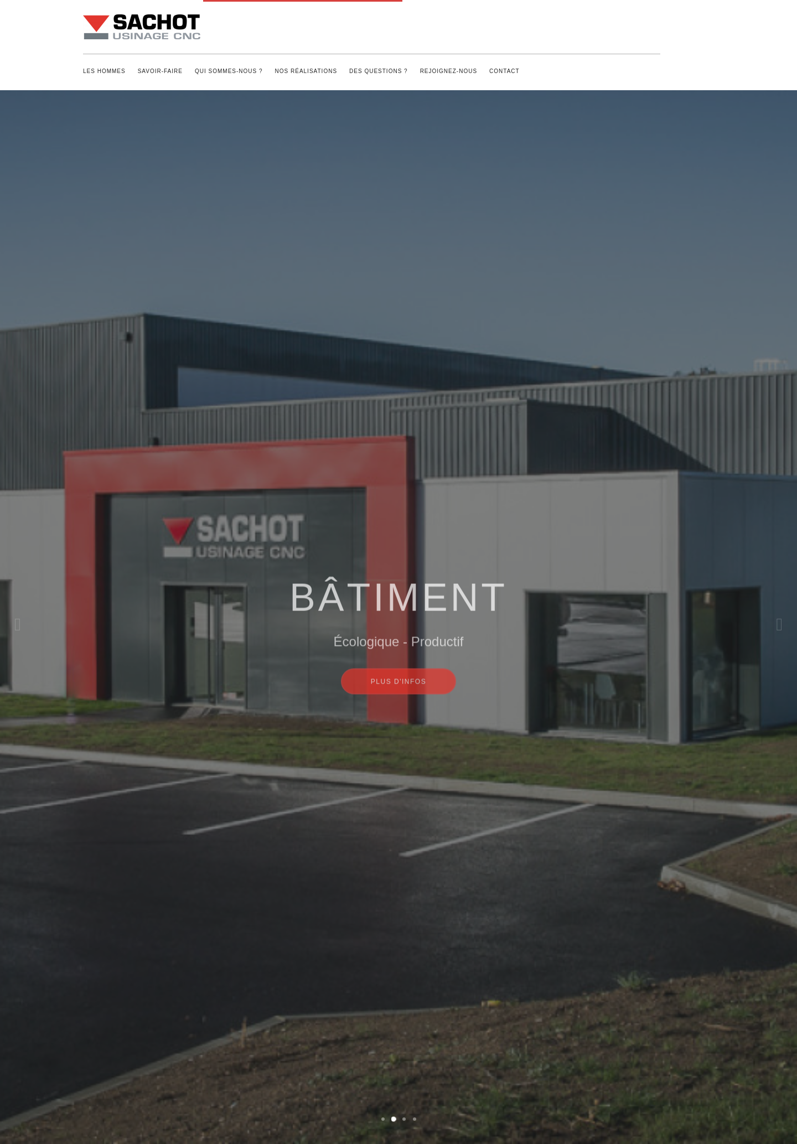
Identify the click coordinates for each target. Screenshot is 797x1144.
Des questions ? (378, 71)
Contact (504, 71)
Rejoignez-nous (448, 71)
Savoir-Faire (160, 71)
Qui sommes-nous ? (229, 71)
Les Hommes (104, 71)
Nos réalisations (306, 71)
